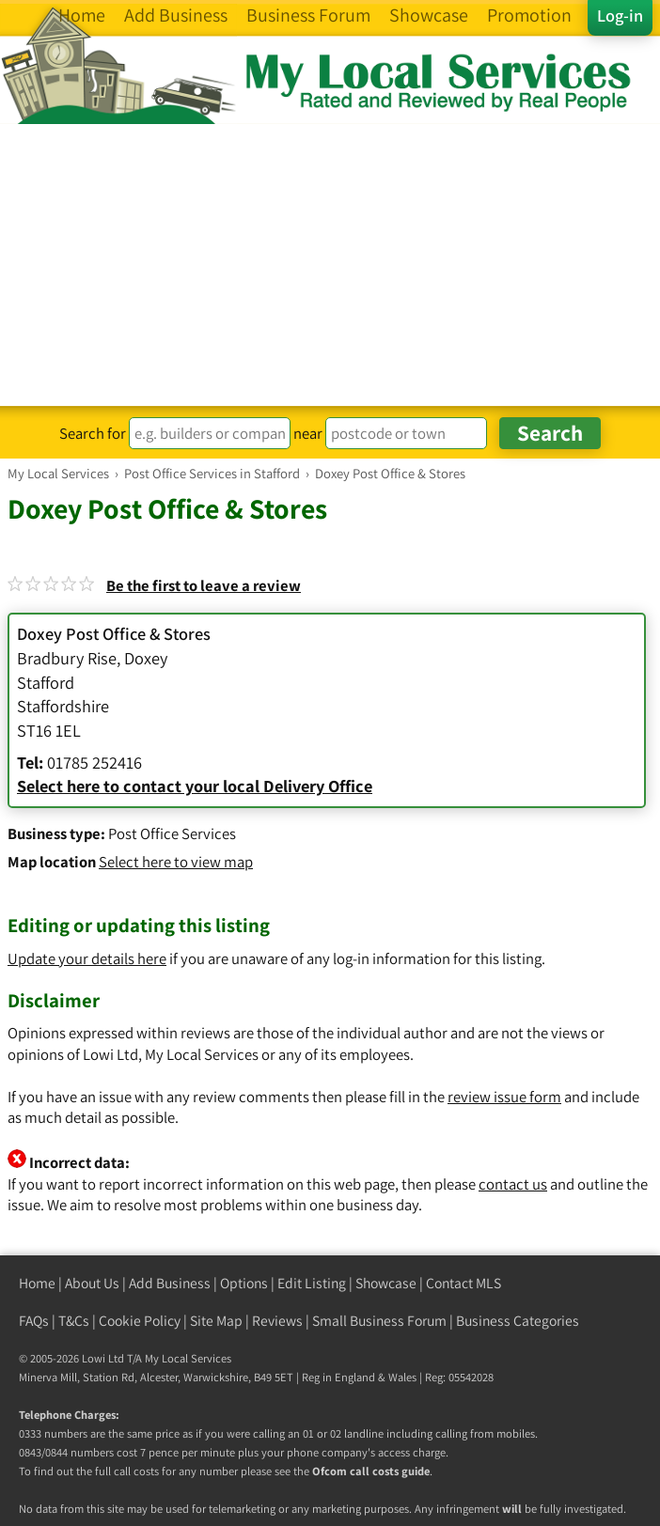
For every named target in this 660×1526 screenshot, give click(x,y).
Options (244, 1283)
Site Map (216, 1321)
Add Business (170, 1283)
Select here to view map (176, 861)
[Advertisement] (330, 265)
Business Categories (517, 1321)
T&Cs (73, 1321)
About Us (92, 1283)
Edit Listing (311, 1283)
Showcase (385, 1283)
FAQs (34, 1321)
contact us (513, 1184)
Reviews (277, 1321)
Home (37, 1283)
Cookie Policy (140, 1321)
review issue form (504, 1096)
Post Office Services (172, 833)
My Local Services (188, 1358)
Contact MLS (463, 1283)
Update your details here (87, 958)
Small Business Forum (379, 1321)
